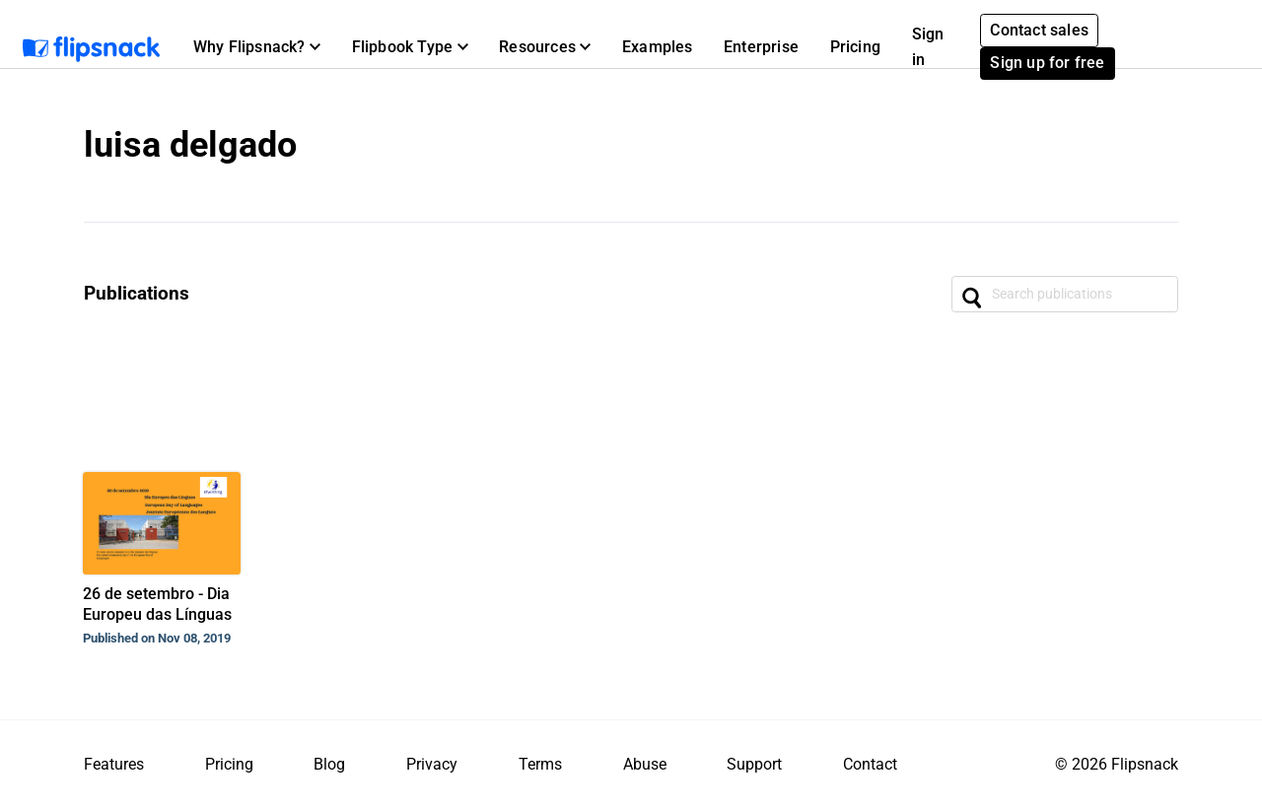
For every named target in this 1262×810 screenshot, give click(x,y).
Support (754, 764)
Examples (657, 46)
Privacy (431, 764)
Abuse (644, 764)
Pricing (855, 46)
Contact (870, 764)
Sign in (928, 47)
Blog (329, 764)
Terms (540, 764)
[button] (256, 47)
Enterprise (761, 46)
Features (114, 764)
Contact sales (1039, 30)
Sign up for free (1047, 62)
